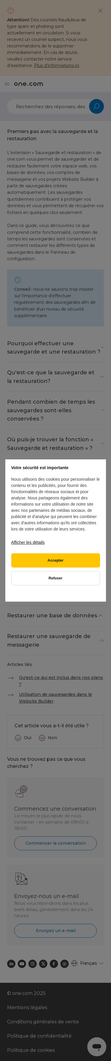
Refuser (55, 578)
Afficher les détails (28, 542)
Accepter (56, 560)
